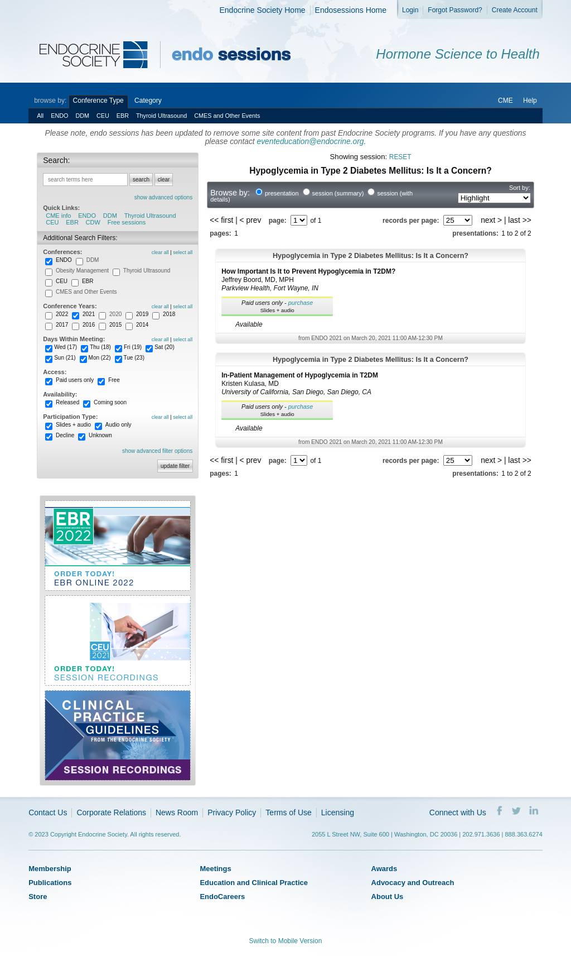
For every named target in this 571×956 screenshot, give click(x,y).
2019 (142, 314)
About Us (387, 896)
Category (148, 100)
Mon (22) (100, 358)
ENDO (59, 115)
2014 (142, 325)
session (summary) (338, 193)
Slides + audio (73, 425)
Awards (384, 868)
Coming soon (110, 402)
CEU (102, 115)
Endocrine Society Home (263, 10)
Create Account (515, 10)
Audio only (118, 425)
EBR (123, 115)
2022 (62, 314)
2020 (115, 314)
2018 (169, 314)
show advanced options (163, 197)
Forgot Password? (455, 10)
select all (182, 252)
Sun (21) (64, 358)
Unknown (100, 435)
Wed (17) (65, 347)
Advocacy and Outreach (412, 882)
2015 (115, 325)
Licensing (337, 812)
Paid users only (75, 380)
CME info (58, 215)
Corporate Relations (111, 812)
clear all (160, 252)
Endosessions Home (350, 10)
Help (530, 100)
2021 (89, 314)
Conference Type (98, 100)
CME (505, 100)
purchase (300, 302)
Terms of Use (288, 812)
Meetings (215, 868)
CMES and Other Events (227, 115)
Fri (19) (133, 347)
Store (37, 896)
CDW (93, 222)
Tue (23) (134, 358)
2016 (89, 325)
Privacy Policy (231, 812)
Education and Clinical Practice (254, 882)
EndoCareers (222, 896)
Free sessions (127, 222)
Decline (65, 435)
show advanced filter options (157, 451)
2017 (62, 325)
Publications (49, 882)
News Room (177, 812)
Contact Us (47, 812)
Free (114, 380)
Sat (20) (164, 347)
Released (67, 402)
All (40, 115)
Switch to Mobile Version (285, 941)
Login (410, 10)
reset (400, 157)
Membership (49, 868)
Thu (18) (100, 347)
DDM (82, 115)
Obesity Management (82, 270)
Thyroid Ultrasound (161, 115)
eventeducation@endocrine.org (310, 141)
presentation (282, 193)
